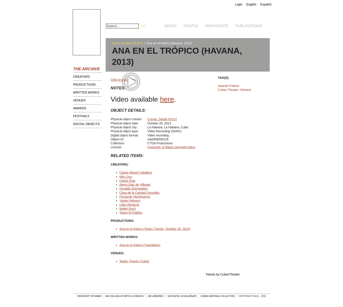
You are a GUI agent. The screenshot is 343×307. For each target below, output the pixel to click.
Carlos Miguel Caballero (135, 172)
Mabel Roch (127, 208)
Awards (79, 108)
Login (238, 4)
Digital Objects (86, 124)
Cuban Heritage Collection (217, 296)
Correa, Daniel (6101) (162, 119)
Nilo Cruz (125, 176)
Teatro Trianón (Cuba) (134, 261)
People (191, 26)
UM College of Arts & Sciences (124, 296)
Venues (79, 100)
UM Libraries (155, 296)
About (170, 26)
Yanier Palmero (129, 200)
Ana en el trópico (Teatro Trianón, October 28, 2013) (154, 229)
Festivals (81, 116)
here (167, 99)
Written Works (86, 92)
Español (265, 4)
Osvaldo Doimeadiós (133, 188)
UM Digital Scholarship (182, 296)
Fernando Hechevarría (134, 196)
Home (116, 43)
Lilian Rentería (129, 204)
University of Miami (89, 296)
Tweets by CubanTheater (223, 274)
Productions (84, 84)
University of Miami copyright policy (171, 147)
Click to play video (123, 79)
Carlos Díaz (127, 180)
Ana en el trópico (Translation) (139, 245)
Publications (248, 26)
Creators (81, 76)
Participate (216, 26)
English (251, 4)
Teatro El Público (130, 212)
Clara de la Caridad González (139, 192)
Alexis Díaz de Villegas (134, 184)
